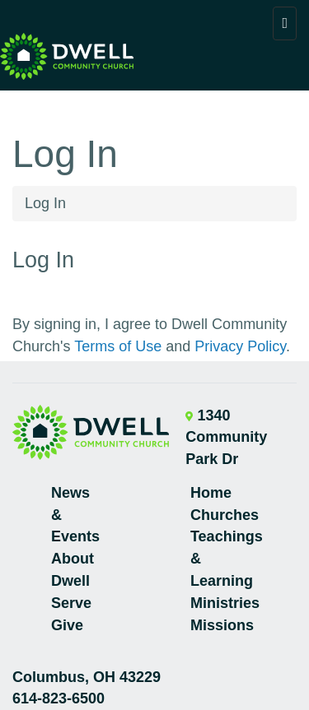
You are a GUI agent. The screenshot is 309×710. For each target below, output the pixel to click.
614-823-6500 (58, 698)
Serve (71, 603)
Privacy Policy (240, 346)
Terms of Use (118, 346)
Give (67, 625)
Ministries (225, 603)
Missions (222, 625)
